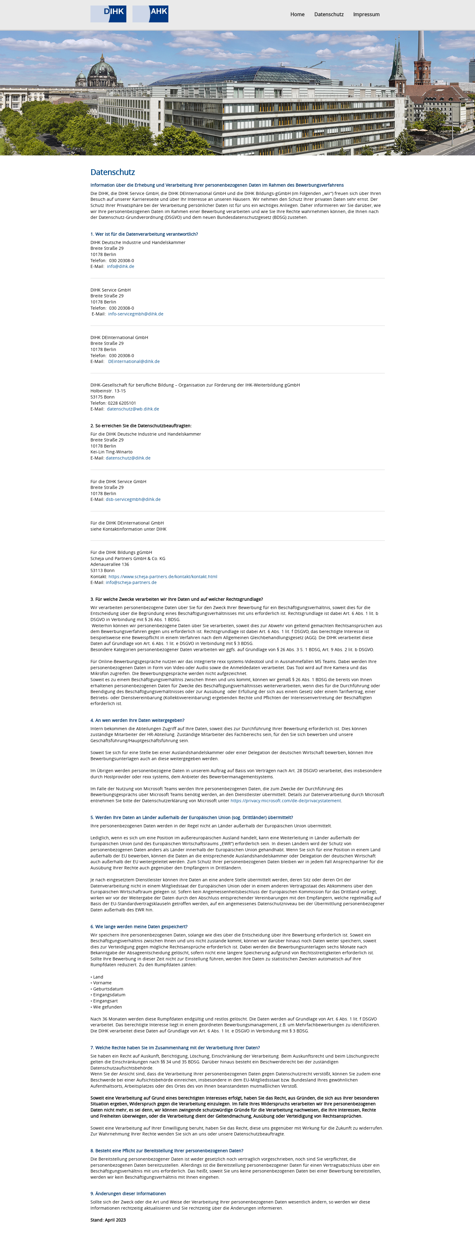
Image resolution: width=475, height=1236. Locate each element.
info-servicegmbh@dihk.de (135, 314)
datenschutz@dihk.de (128, 458)
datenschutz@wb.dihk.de (133, 409)
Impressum (366, 14)
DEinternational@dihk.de (134, 361)
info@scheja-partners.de (131, 582)
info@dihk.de (120, 266)
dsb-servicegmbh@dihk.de (133, 499)
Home (297, 14)
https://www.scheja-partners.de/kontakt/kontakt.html (163, 576)
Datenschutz (328, 14)
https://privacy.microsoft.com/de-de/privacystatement (286, 800)
